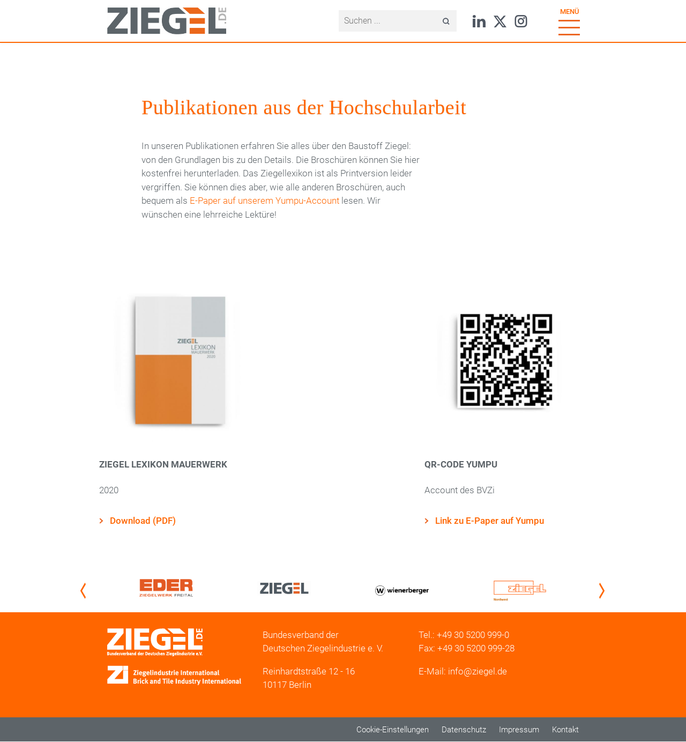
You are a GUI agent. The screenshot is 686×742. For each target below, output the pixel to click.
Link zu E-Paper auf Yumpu (489, 520)
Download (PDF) (143, 520)
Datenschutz (464, 729)
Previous (85, 591)
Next (604, 591)
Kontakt (565, 729)
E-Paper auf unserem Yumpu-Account (264, 200)
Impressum (519, 729)
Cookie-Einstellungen (392, 729)
